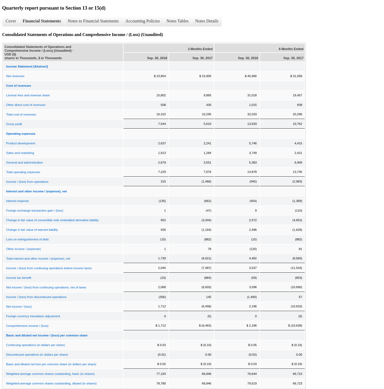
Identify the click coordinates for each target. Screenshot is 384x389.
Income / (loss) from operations (27, 181)
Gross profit (14, 124)
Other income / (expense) (23, 249)
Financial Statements (42, 21)
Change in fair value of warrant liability (32, 229)
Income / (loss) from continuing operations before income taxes (49, 268)
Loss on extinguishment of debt (27, 239)
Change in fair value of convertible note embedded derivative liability (52, 220)
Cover (11, 21)
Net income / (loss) (19, 306)
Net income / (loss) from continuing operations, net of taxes (46, 287)
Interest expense (17, 201)
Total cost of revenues (21, 114)
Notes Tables (178, 21)
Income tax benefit (18, 277)
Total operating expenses (23, 172)
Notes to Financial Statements (93, 21)
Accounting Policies (142, 21)
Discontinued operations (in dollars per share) (37, 354)
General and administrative (24, 162)
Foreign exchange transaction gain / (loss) (34, 210)
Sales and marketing (20, 152)
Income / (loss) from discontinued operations (36, 297)
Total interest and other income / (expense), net (38, 258)
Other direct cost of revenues (26, 104)
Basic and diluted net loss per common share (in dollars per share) (51, 364)
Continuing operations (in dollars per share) (35, 345)
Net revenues (15, 76)
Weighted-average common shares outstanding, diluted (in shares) (51, 383)
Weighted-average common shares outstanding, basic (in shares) (50, 373)
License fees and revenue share (28, 95)
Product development (20, 143)
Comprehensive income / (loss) (27, 325)
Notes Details (206, 21)
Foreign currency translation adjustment (33, 316)
